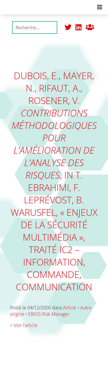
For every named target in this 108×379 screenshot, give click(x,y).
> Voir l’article (23, 325)
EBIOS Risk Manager (48, 314)
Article (69, 307)
